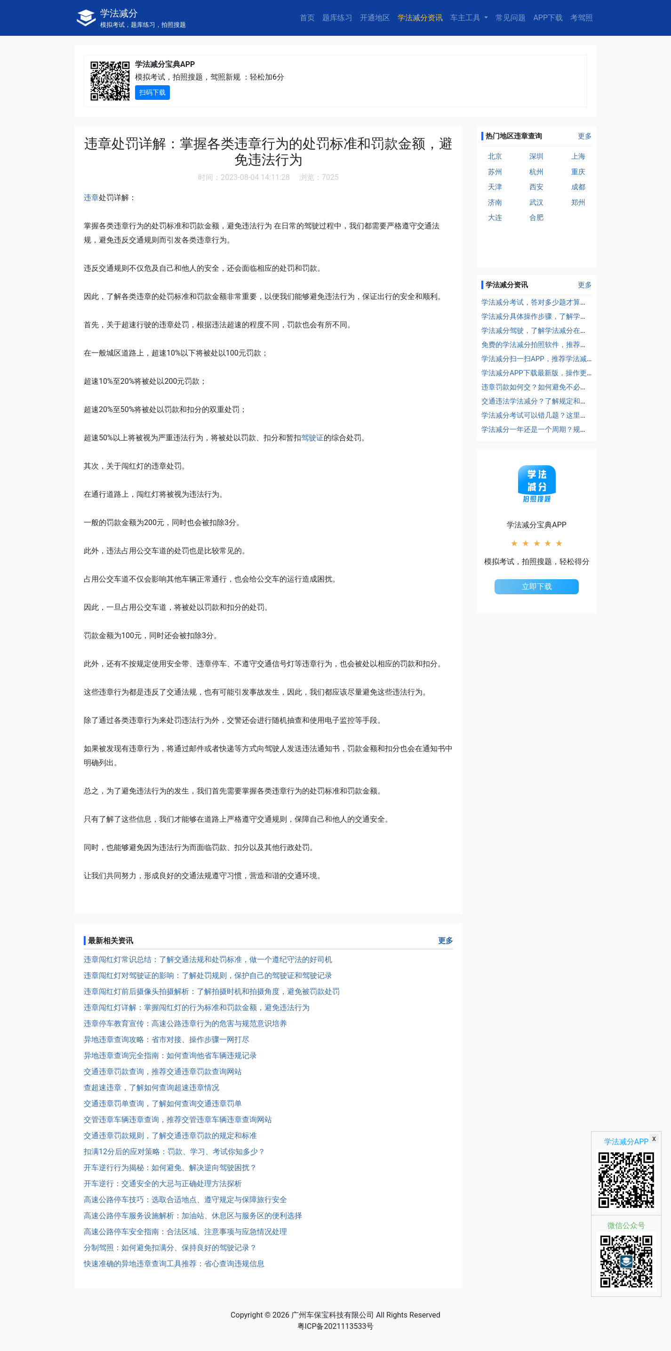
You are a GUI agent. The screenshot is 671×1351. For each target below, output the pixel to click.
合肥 (536, 217)
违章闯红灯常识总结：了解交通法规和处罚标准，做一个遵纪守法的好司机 (208, 959)
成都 (578, 187)
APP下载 (548, 17)
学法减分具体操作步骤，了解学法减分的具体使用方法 (566, 316)
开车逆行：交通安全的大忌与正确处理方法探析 (163, 1183)
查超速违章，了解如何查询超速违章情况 (151, 1087)
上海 (578, 156)
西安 (536, 187)
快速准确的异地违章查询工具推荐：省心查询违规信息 (174, 1263)
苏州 (495, 172)
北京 (495, 156)
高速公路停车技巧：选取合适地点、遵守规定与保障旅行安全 (185, 1199)
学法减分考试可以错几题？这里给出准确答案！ (555, 415)
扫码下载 (152, 92)
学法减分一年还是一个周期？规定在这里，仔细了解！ (566, 429)
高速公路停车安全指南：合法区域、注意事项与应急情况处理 (185, 1231)
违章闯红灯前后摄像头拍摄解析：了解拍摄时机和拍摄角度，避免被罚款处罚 (212, 991)
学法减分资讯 (420, 17)
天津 (495, 187)
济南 (495, 202)
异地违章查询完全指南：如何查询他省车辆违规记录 (170, 1055)
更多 (445, 940)
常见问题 (510, 17)
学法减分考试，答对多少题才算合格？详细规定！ (559, 302)
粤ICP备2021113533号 (335, 1326)
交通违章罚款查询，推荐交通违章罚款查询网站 (163, 1071)
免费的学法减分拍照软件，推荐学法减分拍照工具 (559, 344)
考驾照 (581, 17)
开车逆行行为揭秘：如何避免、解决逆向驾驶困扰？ (170, 1167)
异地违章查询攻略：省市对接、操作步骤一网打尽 (166, 1039)
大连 (495, 217)
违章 (91, 197)
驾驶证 (312, 437)
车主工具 (466, 17)
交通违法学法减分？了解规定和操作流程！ (548, 401)
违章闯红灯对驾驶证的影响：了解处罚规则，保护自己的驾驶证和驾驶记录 (208, 975)
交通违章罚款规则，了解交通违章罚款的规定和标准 (170, 1135)
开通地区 (375, 17)
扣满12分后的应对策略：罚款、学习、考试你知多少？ (174, 1151)
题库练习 (337, 17)
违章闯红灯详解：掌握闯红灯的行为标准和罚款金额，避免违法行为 (197, 1007)
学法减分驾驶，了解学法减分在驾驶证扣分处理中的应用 (569, 330)
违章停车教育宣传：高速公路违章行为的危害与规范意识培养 (185, 1023)
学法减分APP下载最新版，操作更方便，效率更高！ (562, 373)
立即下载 (537, 586)
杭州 (536, 172)
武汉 (536, 202)
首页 (307, 17)
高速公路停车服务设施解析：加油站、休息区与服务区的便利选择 (193, 1215)
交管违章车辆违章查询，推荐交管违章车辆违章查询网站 (178, 1119)
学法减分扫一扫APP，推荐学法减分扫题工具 (551, 359)
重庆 (578, 172)
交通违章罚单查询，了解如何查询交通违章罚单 (163, 1103)
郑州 (578, 202)
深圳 (536, 156)
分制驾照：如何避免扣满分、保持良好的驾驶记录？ (170, 1247)
